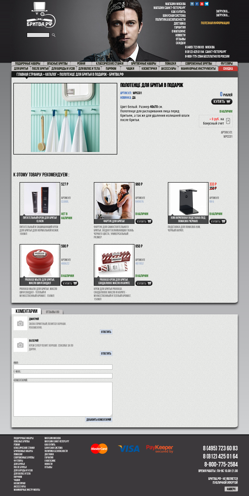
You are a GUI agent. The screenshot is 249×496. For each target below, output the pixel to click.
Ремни (17, 444)
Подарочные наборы (24, 438)
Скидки (181, 43)
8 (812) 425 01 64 (194, 52)
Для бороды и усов (23, 470)
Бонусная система (174, 16)
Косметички (19, 483)
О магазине (179, 31)
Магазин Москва (175, 4)
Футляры (18, 460)
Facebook (197, 4)
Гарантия (180, 27)
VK (192, 4)
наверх (231, 489)
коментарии (26, 311)
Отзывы (181, 39)
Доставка (180, 23)
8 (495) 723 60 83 (194, 47)
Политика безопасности (170, 19)
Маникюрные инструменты (27, 489)
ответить (106, 332)
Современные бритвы (24, 457)
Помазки (18, 454)
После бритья (20, 467)
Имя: (16, 363)
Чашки (17, 480)
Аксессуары (20, 486)
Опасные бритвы (22, 441)
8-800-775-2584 (194, 56)
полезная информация (215, 23)
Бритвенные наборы (23, 451)
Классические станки (24, 447)
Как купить (178, 12)
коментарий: (21, 380)
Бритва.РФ (41, 15)
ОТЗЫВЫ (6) (52, 312)
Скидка (228, 68)
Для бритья (19, 464)
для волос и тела (22, 473)
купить (219, 101)
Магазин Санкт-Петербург (170, 8)
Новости (180, 35)
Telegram (207, 4)
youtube (202, 4)
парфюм (18, 476)
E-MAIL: (17, 371)
